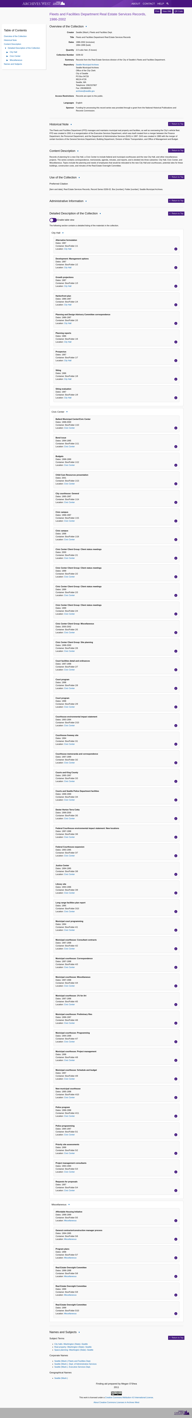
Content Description (12, 44)
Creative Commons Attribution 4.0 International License (129, 1397)
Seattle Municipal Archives (87, 65)
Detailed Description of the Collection (24, 48)
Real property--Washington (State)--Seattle (73, 1347)
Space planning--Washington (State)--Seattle (73, 1350)
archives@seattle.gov (85, 91)
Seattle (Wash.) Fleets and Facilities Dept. (72, 1361)
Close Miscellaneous (68, 1205)
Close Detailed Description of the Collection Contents (5, 48)
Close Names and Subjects (79, 1332)
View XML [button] (167, 11)
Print (157, 11)
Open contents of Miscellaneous (7, 60)
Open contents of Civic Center (7, 56)
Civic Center (15, 56)
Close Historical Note (71, 124)
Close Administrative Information (85, 201)
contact (149, 3)
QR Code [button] (179, 11)
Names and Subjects (13, 64)
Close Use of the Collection (79, 178)
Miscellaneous (16, 60)
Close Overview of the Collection (86, 26)
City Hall (13, 52)
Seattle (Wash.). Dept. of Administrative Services (75, 1364)
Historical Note (10, 40)
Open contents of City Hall (7, 52)
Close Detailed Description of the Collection (100, 214)
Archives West (37, 3)
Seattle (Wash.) (61, 1378)
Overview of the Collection (15, 36)
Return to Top (176, 124)
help (160, 3)
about (136, 3)
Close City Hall (62, 233)
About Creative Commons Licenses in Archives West (116, 1402)
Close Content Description (77, 151)
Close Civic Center (66, 412)
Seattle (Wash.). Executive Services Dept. (72, 1367)
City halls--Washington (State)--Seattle (71, 1344)
